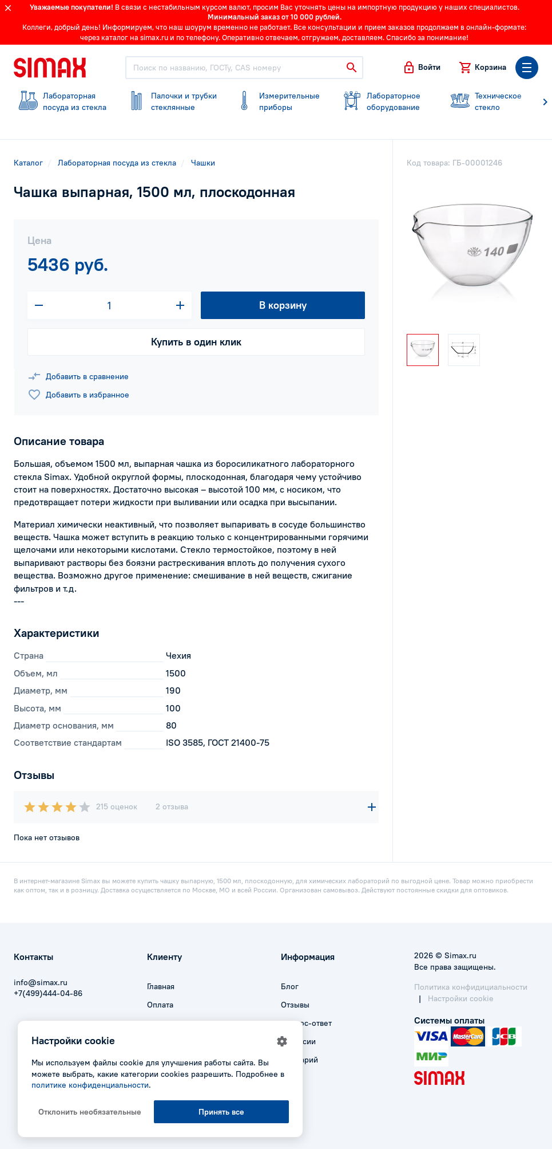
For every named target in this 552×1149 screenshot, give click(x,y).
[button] (421, 67)
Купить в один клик (196, 341)
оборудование (384, 101)
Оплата (160, 1005)
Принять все (221, 1112)
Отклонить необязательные (89, 1112)
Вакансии (298, 1041)
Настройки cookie (461, 998)
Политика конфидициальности (470, 987)
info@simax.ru (40, 982)
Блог (290, 986)
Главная (160, 986)
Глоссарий (299, 1059)
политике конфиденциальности (90, 1085)
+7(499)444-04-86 (48, 993)
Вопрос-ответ (306, 1023)
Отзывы (295, 1005)
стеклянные (169, 101)
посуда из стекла (61, 101)
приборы (277, 101)
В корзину (283, 305)
